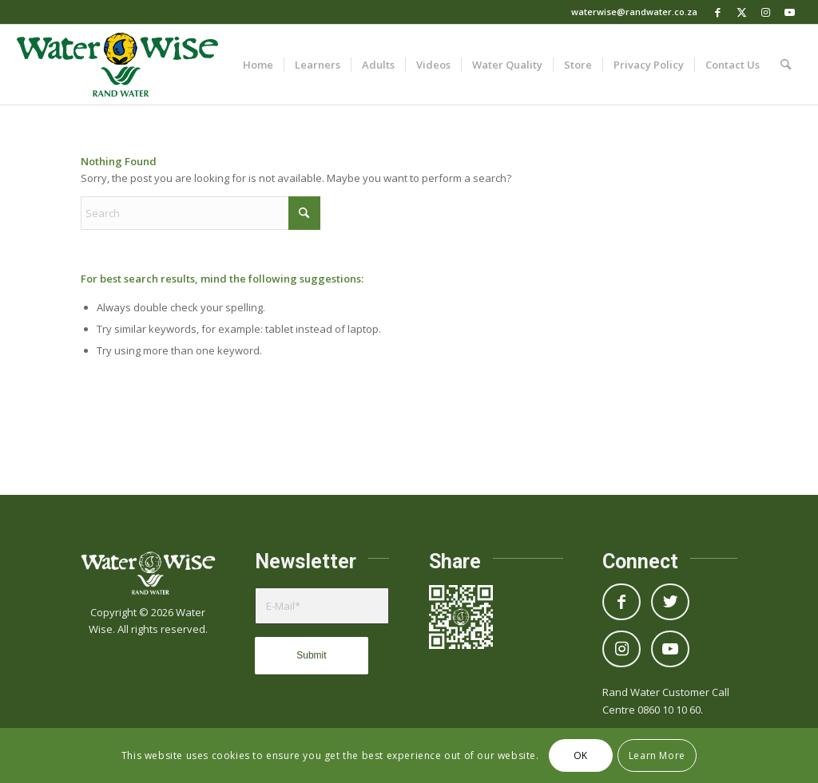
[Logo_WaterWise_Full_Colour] (117, 65)
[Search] (785, 65)
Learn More (657, 755)
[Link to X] (741, 12)
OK (581, 755)
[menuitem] (258, 65)
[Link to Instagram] (765, 12)
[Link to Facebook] (717, 12)
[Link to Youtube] (790, 12)
